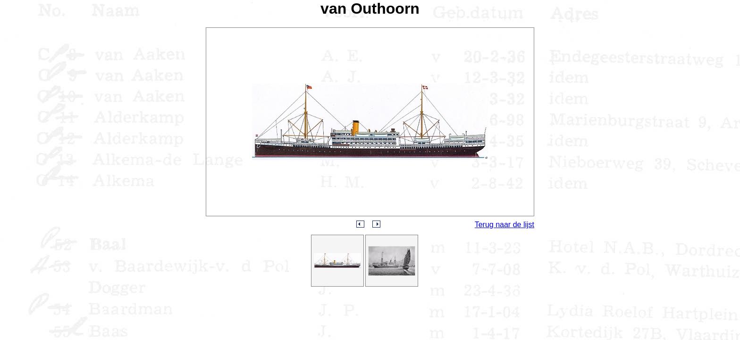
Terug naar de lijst (504, 225)
